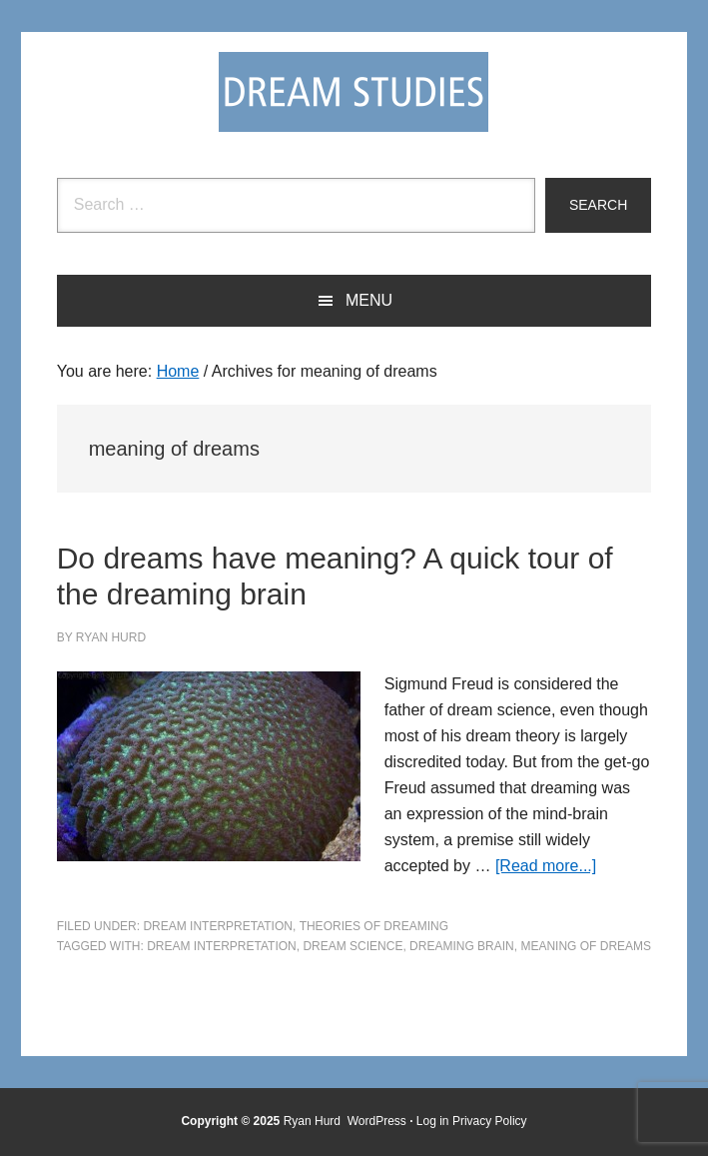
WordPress (377, 1121)
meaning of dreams (585, 946)
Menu (369, 300)
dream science (352, 946)
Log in (432, 1121)
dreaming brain (461, 946)
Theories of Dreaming (374, 926)
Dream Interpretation (218, 926)
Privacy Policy (489, 1121)
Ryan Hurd (314, 1121)
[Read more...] (545, 865)
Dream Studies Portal (353, 92)
